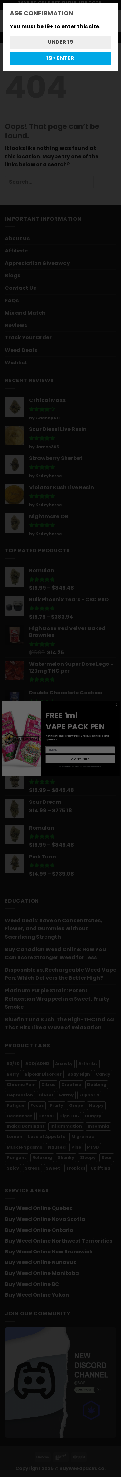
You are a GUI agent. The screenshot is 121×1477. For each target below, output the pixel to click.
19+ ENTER (60, 58)
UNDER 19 (61, 42)
